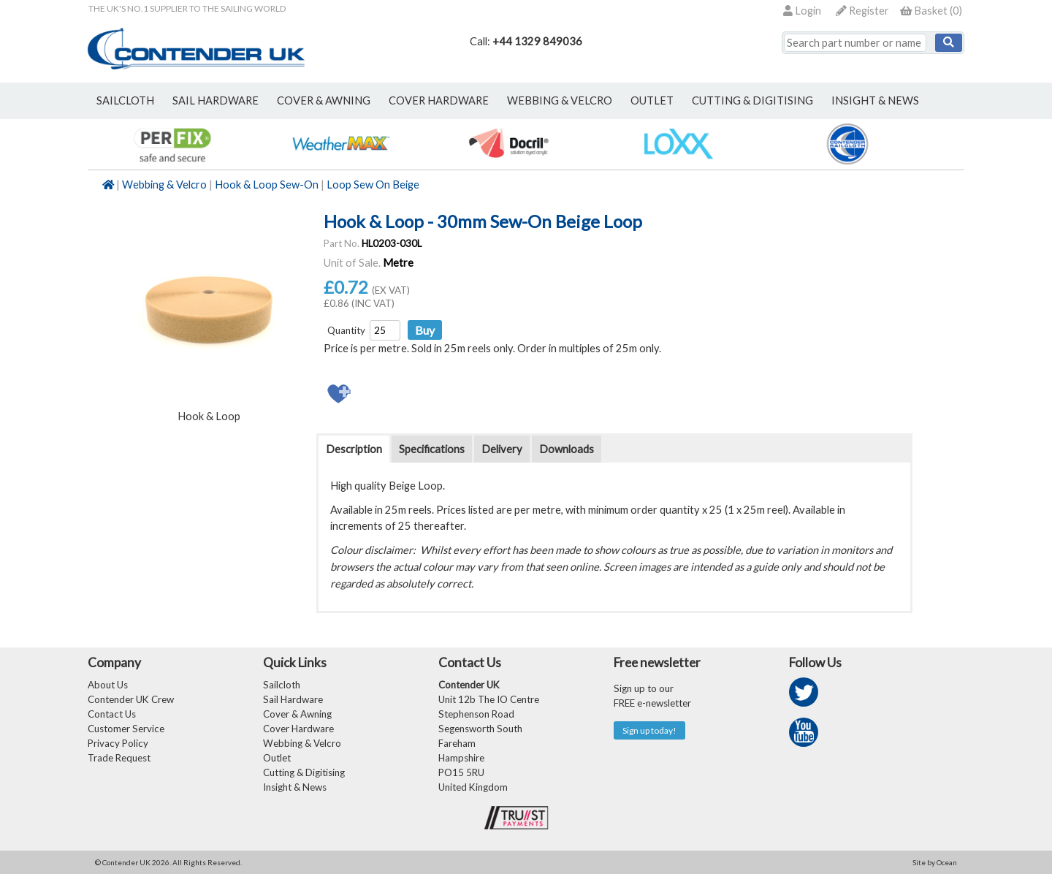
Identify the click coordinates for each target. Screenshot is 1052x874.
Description (354, 449)
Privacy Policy (118, 743)
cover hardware (439, 100)
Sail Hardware (293, 699)
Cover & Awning (297, 714)
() (931, 10)
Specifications (432, 449)
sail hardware (215, 100)
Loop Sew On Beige (373, 184)
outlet (652, 100)
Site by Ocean (934, 862)
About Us (108, 685)
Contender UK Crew (131, 699)
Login (802, 10)
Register (862, 10)
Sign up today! (649, 730)
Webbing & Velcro (164, 184)
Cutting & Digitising (752, 100)
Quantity (346, 330)
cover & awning (323, 100)
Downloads (566, 449)
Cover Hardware (298, 728)
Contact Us (112, 714)
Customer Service (126, 728)
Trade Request (119, 758)
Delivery (501, 449)
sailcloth (125, 100)
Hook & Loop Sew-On (267, 184)
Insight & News (875, 100)
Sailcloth (281, 685)
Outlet (277, 758)
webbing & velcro (559, 100)
